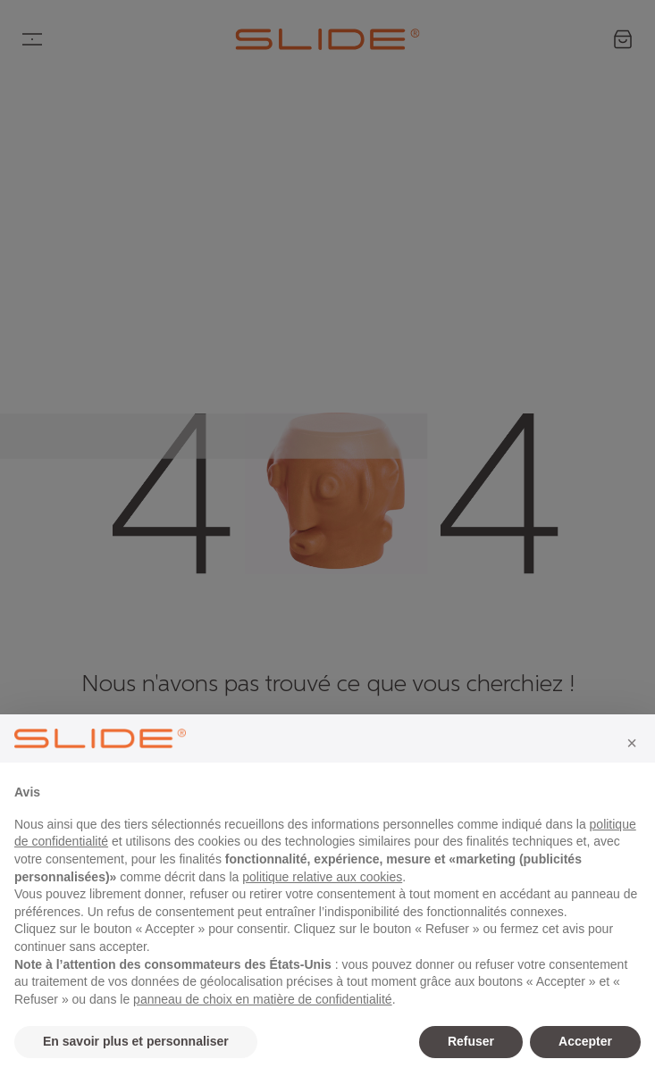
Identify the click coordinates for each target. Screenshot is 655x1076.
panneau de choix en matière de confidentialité (262, 999)
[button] (631, 743)
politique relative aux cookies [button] (322, 877)
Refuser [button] (471, 1041)
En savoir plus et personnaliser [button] (136, 1041)
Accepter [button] (585, 1041)
